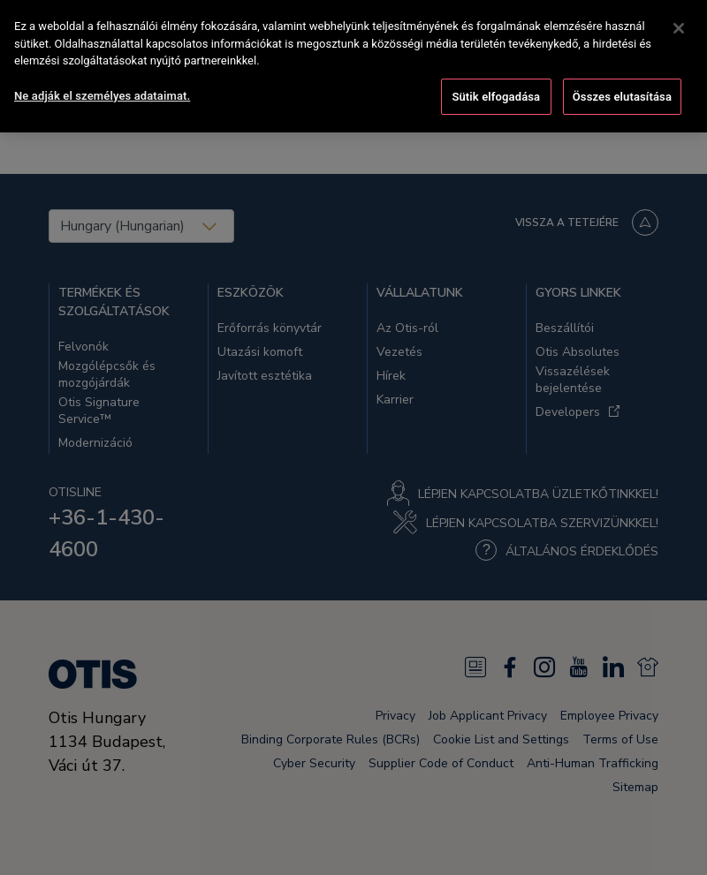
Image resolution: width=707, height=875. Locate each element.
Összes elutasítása (622, 76)
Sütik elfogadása (496, 76)
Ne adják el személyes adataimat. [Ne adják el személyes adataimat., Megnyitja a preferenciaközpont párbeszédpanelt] (102, 75)
